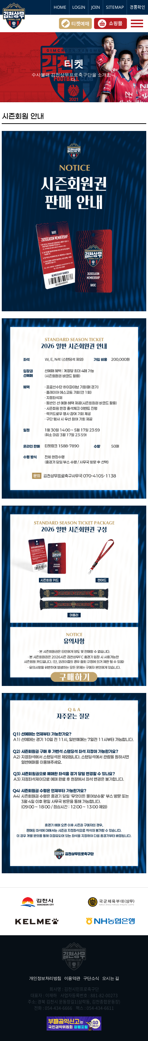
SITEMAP (115, 7)
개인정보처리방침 (45, 978)
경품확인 (137, 7)
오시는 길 (110, 978)
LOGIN (78, 7)
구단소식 (91, 978)
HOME (60, 7)
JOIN (95, 7)
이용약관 (72, 978)
